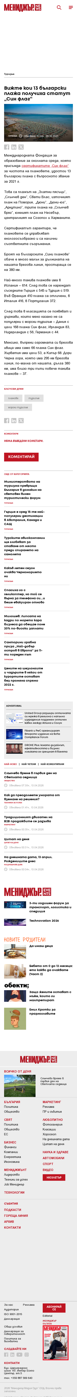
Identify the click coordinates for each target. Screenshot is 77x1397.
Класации (49, 1129)
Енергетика (12, 1156)
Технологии (14, 1192)
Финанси (10, 1147)
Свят (8, 1119)
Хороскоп (49, 1134)
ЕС (6, 1134)
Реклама (48, 1106)
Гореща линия (16, 1215)
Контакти (12, 1227)
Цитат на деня (53, 1144)
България (12, 1101)
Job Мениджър (14, 1184)
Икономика (12, 1161)
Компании (11, 1152)
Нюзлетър (54, 1178)
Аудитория (11, 1309)
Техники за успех (16, 1179)
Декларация (12, 1319)
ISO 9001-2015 (13, 1314)
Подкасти (12, 1209)
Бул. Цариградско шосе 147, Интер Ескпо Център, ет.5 (19, 1371)
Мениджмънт (15, 1169)
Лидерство (12, 1174)
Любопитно (53, 1119)
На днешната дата (56, 1139)
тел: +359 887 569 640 (18, 1378)
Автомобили (53, 1157)
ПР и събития (52, 1111)
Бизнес (10, 1142)
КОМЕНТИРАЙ (21, 457)
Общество (12, 1111)
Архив (9, 1221)
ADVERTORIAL (14, 706)
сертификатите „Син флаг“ (45, 165)
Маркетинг (52, 1101)
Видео (48, 1169)
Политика (11, 1106)
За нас (8, 1304)
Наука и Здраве (55, 1152)
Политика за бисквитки (12, 1340)
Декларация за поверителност (14, 1332)
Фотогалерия (52, 1124)
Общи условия (13, 1326)
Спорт (48, 1163)
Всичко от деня (17, 1071)
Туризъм (9, 74)
